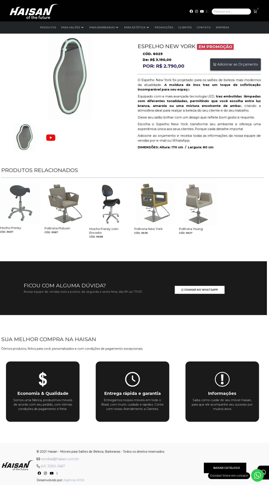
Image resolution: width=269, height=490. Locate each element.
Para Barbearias (104, 27)
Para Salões (72, 27)
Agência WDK (74, 480)
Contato (204, 27)
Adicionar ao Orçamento (235, 64)
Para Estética (137, 27)
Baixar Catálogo (225, 467)
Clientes (185, 27)
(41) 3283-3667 (51, 466)
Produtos (48, 27)
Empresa (222, 27)
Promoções (164, 27)
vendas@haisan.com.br (58, 459)
